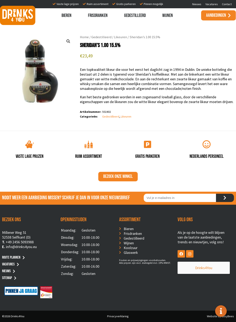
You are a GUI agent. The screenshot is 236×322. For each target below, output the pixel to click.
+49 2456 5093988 (20, 242)
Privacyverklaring (118, 316)
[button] (68, 41)
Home (84, 37)
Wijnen (167, 15)
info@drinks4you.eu (21, 246)
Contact (227, 4)
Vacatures (211, 4)
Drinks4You (194, 267)
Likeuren (120, 37)
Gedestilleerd (135, 15)
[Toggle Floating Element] (221, 311)
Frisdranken (98, 15)
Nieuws (196, 4)
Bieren (66, 15)
